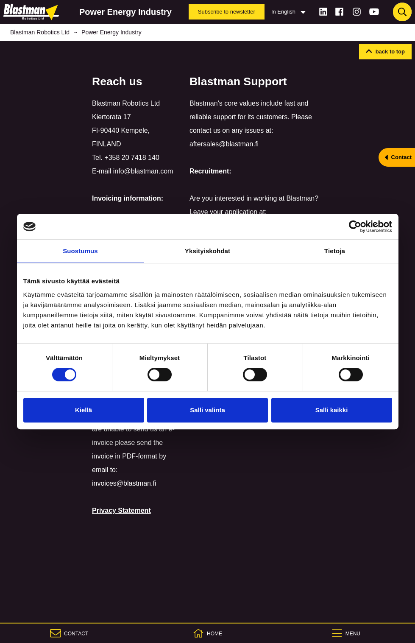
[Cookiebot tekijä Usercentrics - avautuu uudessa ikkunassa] (355, 226)
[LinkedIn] (323, 11)
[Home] (32, 12)
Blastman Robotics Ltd (40, 32)
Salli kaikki (331, 410)
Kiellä (83, 410)
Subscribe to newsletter (226, 11)
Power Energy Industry (111, 32)
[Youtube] (374, 11)
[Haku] (402, 12)
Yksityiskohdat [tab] (207, 250)
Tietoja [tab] (334, 250)
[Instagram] (356, 11)
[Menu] (346, 633)
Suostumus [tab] (80, 250)
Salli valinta (207, 410)
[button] (385, 51)
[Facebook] (339, 11)
